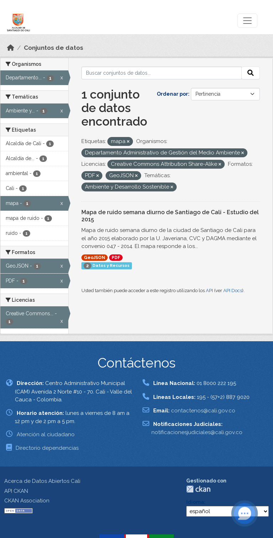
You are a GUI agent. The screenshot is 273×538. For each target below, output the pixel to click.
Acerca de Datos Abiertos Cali (42, 481)
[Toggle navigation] (247, 21)
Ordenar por (172, 94)
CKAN (198, 489)
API (209, 290)
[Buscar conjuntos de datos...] (161, 73)
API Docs (232, 290)
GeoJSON (94, 257)
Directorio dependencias (47, 448)
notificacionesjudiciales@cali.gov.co (196, 432)
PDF (116, 257)
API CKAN (16, 491)
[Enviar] (250, 73)
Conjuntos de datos (53, 47)
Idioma (195, 502)
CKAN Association (26, 500)
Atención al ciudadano (46, 434)
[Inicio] (10, 47)
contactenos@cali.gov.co (203, 410)
